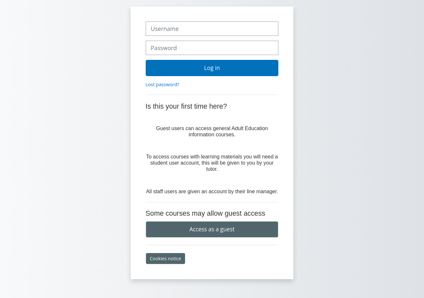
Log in (212, 68)
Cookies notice (165, 258)
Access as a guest (212, 229)
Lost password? (162, 84)
